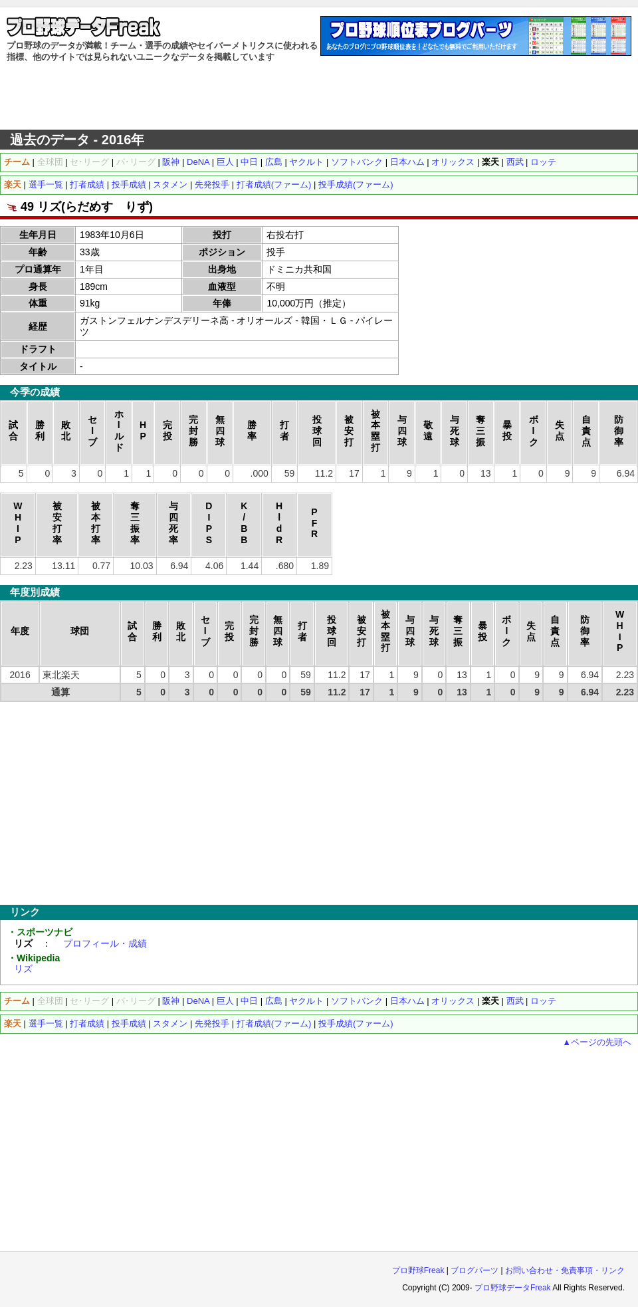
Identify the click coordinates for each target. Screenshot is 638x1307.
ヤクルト (306, 162)
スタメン (170, 184)
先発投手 (212, 184)
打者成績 (87, 184)
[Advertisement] (319, 96)
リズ (23, 968)
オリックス (453, 162)
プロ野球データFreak (513, 1287)
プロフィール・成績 (105, 943)
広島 (273, 162)
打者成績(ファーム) (274, 184)
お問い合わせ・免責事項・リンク (565, 1270)
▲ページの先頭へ (596, 1042)
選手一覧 (46, 184)
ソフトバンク (357, 162)
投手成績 (129, 184)
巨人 (225, 162)
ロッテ (543, 162)
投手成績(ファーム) (355, 184)
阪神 (170, 162)
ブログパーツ (474, 1270)
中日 (249, 162)
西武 (515, 162)
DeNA (198, 162)
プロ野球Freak (418, 1270)
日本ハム (407, 162)
